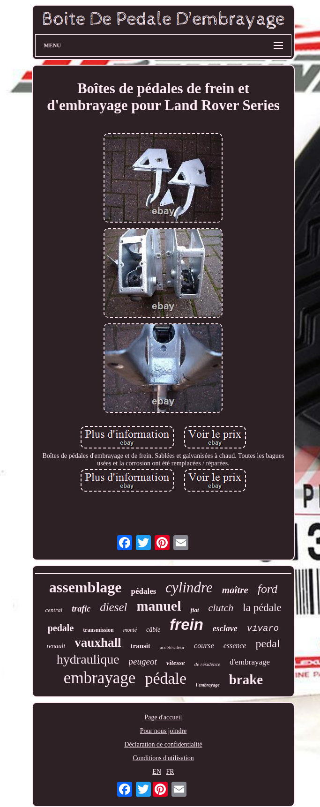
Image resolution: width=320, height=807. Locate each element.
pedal (268, 643)
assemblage (85, 587)
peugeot (143, 661)
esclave (225, 628)
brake (246, 679)
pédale (165, 678)
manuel (158, 605)
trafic (81, 608)
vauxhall (97, 642)
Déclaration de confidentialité (163, 744)
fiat (194, 609)
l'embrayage (208, 684)
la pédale (262, 607)
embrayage (100, 678)
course (204, 646)
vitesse (175, 662)
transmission (98, 630)
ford (267, 589)
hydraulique (88, 659)
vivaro (263, 628)
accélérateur (172, 647)
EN (156, 771)
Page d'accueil (163, 717)
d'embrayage (250, 662)
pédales (143, 591)
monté (130, 630)
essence (234, 646)
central (53, 609)
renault (55, 646)
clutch (221, 607)
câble (153, 629)
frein (186, 624)
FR (170, 771)
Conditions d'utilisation (163, 758)
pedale (61, 628)
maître (235, 590)
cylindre (188, 587)
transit (140, 646)
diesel (113, 607)
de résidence (207, 664)
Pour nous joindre (163, 730)
